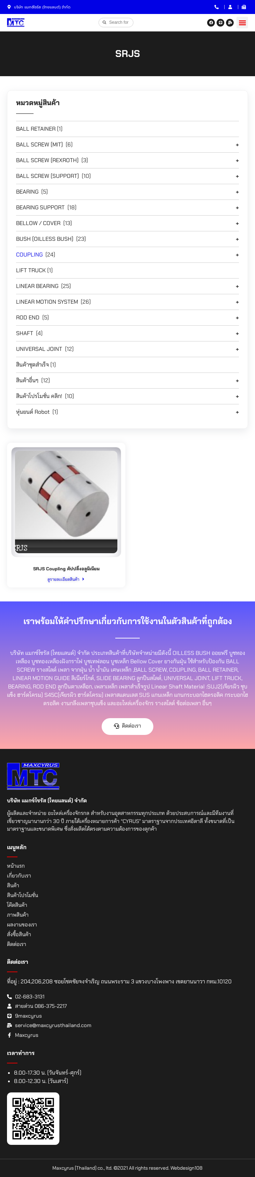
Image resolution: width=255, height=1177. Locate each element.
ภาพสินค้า (18, 914)
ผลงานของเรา (22, 924)
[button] (242, 22)
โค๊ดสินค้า (17, 905)
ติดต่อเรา (16, 944)
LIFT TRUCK (31, 270)
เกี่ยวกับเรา (19, 875)
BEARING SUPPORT (40, 207)
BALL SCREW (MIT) (39, 144)
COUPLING (29, 254)
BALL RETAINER (36, 128)
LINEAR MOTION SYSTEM (47, 301)
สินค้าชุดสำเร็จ (32, 364)
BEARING (27, 191)
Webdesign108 (186, 1168)
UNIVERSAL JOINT (39, 349)
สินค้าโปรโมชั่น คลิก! (39, 396)
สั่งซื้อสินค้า (19, 934)
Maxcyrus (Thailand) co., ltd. (82, 1168)
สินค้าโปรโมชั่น (22, 895)
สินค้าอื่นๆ (27, 380)
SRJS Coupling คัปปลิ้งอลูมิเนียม (66, 569)
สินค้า (13, 885)
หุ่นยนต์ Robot (33, 412)
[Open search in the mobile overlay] (116, 22)
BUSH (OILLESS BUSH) (44, 239)
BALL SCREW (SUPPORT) (47, 176)
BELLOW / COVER (38, 223)
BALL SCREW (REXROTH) (47, 160)
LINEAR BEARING (37, 286)
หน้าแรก (16, 865)
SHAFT (24, 333)
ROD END (27, 317)
